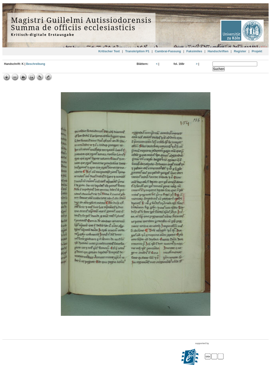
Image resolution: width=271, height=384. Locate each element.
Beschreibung (35, 64)
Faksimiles (194, 51)
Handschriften (218, 51)
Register (240, 51)
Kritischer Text (109, 51)
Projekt (257, 51)
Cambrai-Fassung (168, 51)
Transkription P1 (137, 51)
